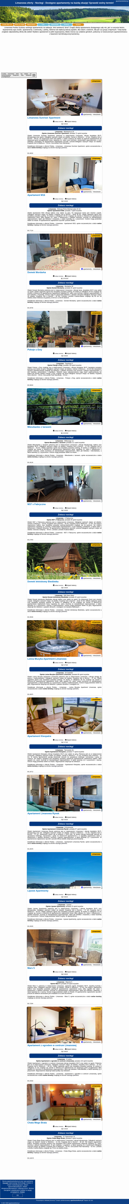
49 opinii (73, 521)
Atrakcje (66, 24)
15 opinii (74, 907)
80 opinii (80, 675)
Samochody (54, 24)
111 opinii (75, 444)
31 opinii (73, 289)
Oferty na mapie (19, 24)
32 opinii (77, 598)
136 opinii (72, 366)
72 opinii (78, 134)
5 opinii (73, 1139)
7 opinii (73, 212)
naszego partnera (61, 149)
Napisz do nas (88, 1200)
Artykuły (78, 24)
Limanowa (96, 81)
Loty (43, 24)
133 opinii (83, 1062)
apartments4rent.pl (122, 1)
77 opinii (75, 753)
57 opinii (78, 830)
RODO (22, 1192)
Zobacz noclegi (65, 129)
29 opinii (70, 985)
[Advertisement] (64, 53)
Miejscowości (31, 24)
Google (5, 1183)
